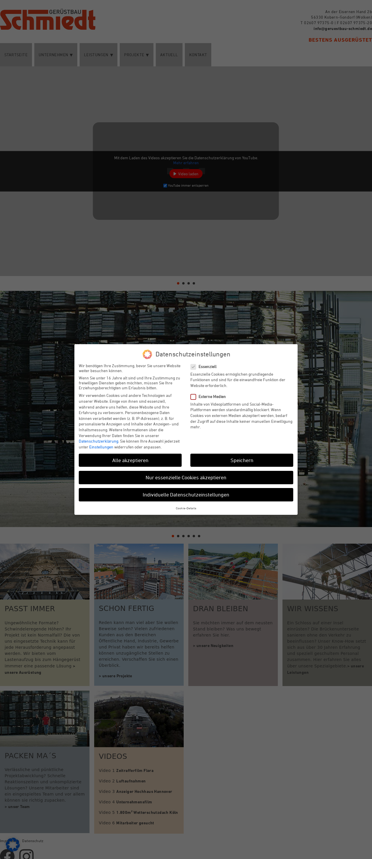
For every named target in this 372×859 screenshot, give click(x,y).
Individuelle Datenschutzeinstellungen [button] (186, 494)
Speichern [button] (241, 460)
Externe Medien (210, 396)
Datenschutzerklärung (98, 441)
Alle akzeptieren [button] (130, 460)
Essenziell (205, 366)
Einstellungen (101, 446)
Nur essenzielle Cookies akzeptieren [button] (186, 477)
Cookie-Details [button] (186, 508)
